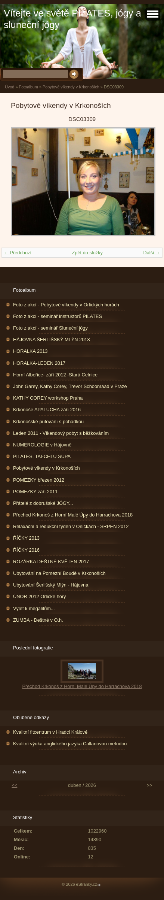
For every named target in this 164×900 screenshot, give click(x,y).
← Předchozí (17, 252)
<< (14, 785)
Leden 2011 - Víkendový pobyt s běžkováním (61, 433)
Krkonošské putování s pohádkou (48, 421)
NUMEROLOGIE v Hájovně (42, 445)
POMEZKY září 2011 (35, 491)
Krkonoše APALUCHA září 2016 (47, 409)
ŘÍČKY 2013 (26, 538)
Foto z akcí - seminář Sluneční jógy (50, 328)
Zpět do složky (87, 252)
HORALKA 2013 (30, 351)
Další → (151, 252)
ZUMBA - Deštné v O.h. (38, 620)
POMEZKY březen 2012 (38, 480)
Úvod (9, 87)
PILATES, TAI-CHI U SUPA (42, 456)
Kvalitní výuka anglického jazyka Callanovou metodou (70, 743)
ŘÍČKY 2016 (26, 550)
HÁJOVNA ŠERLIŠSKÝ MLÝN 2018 (51, 339)
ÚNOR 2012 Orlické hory (39, 596)
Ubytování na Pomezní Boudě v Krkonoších (59, 573)
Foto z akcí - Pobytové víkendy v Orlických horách (66, 304)
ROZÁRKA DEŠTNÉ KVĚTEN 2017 (51, 561)
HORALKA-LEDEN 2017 (39, 363)
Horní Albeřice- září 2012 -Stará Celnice (55, 375)
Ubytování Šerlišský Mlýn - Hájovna (50, 585)
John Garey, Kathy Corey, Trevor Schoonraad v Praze (70, 386)
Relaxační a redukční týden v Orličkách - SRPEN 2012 (71, 526)
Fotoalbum (28, 87)
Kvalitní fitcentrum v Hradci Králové (50, 732)
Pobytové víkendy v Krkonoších (71, 87)
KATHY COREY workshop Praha (48, 398)
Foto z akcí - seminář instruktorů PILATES (57, 316)
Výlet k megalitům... (34, 608)
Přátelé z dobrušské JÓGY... (43, 503)
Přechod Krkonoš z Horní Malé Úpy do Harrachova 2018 (73, 515)
